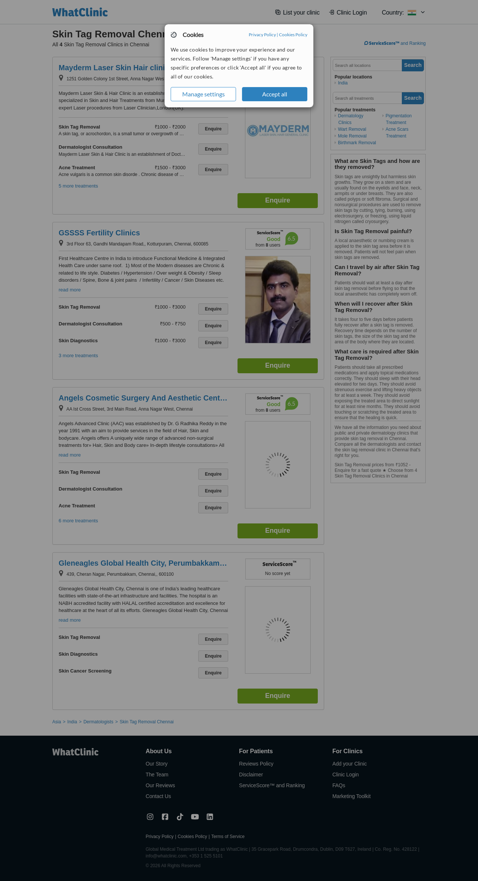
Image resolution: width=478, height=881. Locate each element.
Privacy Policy (262, 34)
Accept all (274, 94)
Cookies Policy (293, 34)
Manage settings (203, 94)
